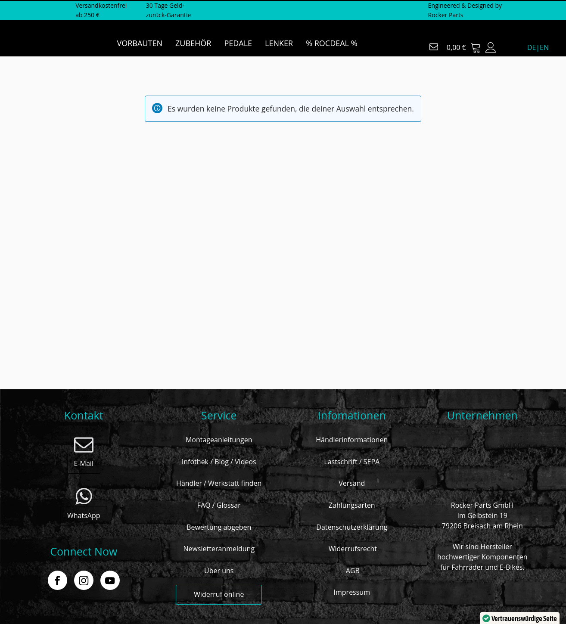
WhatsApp (83, 515)
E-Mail (83, 463)
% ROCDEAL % (331, 43)
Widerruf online (219, 594)
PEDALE (238, 43)
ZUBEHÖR (193, 43)
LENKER (279, 43)
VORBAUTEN (139, 43)
